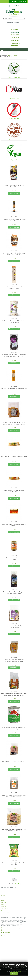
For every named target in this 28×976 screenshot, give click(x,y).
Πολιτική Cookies (4, 908)
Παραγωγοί (15, 37)
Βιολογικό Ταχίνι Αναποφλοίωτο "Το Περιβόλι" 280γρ (14, 558)
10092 (15, 758)
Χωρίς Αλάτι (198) (14, 118)
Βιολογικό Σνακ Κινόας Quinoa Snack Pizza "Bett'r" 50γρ (14, 863)
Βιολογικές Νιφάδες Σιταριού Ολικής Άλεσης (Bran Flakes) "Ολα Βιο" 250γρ (14, 796)
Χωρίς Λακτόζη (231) (14, 139)
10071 (15, 453)
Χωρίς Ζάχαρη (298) (14, 98)
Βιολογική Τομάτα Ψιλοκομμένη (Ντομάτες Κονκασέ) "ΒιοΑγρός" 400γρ (14, 728)
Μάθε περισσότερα (17, 971)
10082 (15, 691)
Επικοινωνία (15, 46)
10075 (15, 555)
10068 (15, 386)
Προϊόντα (15, 32)
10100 (15, 826)
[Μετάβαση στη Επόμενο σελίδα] (15, 884)
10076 (15, 589)
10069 (15, 420)
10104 (15, 860)
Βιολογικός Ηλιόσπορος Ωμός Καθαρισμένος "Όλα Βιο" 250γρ (14, 626)
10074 (15, 521)
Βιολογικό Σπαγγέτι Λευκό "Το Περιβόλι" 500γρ (14, 388)
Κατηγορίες (15, 35)
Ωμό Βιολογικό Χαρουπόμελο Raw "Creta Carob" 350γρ (14, 219)
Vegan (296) (14, 160)
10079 (15, 623)
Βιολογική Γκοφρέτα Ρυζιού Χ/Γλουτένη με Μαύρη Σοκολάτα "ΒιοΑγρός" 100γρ (14, 355)
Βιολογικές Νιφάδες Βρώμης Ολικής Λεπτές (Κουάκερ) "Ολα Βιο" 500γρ (14, 829)
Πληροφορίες (15, 40)
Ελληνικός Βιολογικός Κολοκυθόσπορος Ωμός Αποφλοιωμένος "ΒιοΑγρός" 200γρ (14, 694)
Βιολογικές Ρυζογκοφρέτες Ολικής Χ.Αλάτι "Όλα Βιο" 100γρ (14, 321)
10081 (15, 657)
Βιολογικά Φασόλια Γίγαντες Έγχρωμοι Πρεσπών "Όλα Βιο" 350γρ (14, 592)
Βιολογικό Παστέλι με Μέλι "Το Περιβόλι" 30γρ (14, 456)
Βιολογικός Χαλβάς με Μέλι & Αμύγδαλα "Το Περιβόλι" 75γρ (14, 524)
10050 (15, 352)
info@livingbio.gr (6, 932)
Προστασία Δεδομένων (5, 910)
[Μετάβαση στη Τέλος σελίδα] (18, 884)
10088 (15, 725)
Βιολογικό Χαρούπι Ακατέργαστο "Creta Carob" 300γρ (14, 186)
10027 (15, 250)
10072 (15, 487)
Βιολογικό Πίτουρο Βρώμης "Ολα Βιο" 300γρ (14, 761)
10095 (15, 792)
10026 (15, 216)
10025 (15, 182)
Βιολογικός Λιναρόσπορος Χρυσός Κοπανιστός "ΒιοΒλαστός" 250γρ (14, 660)
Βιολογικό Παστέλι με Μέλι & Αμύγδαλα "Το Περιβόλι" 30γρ (14, 491)
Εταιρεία (14, 29)
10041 (15, 284)
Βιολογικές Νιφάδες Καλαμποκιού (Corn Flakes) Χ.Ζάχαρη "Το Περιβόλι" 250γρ (14, 423)
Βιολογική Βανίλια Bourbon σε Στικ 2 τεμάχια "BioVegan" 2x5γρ (14, 287)
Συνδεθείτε (15, 43)
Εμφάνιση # (14, 878)
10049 (15, 318)
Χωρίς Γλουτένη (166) (14, 77)
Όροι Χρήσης (3, 906)
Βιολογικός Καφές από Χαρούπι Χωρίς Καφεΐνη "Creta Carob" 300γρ (14, 253)
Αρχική (2, 900)
